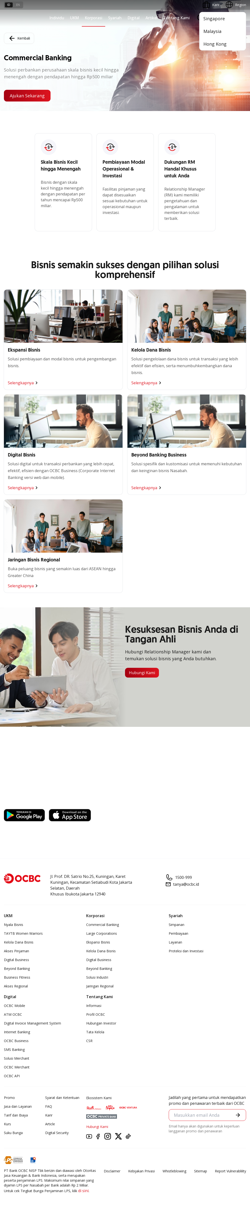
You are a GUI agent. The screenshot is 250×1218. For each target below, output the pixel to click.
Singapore (214, 18)
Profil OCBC (95, 1014)
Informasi (93, 1005)
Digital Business (16, 959)
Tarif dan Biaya (16, 1115)
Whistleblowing (174, 1171)
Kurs (7, 1124)
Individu (56, 17)
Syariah (115, 17)
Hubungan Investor (101, 1023)
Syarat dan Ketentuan (62, 1097)
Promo (9, 1097)
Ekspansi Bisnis (98, 942)
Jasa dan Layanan (18, 1106)
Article (50, 1124)
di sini (83, 1190)
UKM (74, 17)
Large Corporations (101, 933)
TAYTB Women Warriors (23, 933)
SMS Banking (14, 1049)
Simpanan (176, 924)
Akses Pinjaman (16, 951)
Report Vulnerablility (230, 1171)
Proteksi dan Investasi (186, 951)
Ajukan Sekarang (27, 96)
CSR (89, 1040)
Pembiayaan (178, 933)
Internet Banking (17, 1032)
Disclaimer (112, 1171)
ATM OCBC (13, 1014)
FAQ (48, 1106)
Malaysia (212, 31)
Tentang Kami (176, 17)
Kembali (19, 38)
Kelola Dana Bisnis (18, 942)
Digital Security (57, 1132)
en (18, 5)
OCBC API (12, 1076)
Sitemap (200, 1171)
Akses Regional (16, 986)
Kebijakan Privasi (141, 1171)
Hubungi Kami (142, 672)
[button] (238, 1115)
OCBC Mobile (14, 1005)
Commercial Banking (102, 924)
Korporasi (93, 17)
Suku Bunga (13, 1132)
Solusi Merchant (16, 1058)
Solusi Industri (97, 977)
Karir (48, 1115)
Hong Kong (215, 44)
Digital (133, 17)
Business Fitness (17, 977)
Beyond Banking (17, 968)
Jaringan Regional (100, 986)
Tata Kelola (95, 1032)
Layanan (175, 942)
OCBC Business (16, 1040)
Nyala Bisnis (13, 924)
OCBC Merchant (17, 1067)
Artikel (151, 17)
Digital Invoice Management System (32, 1023)
